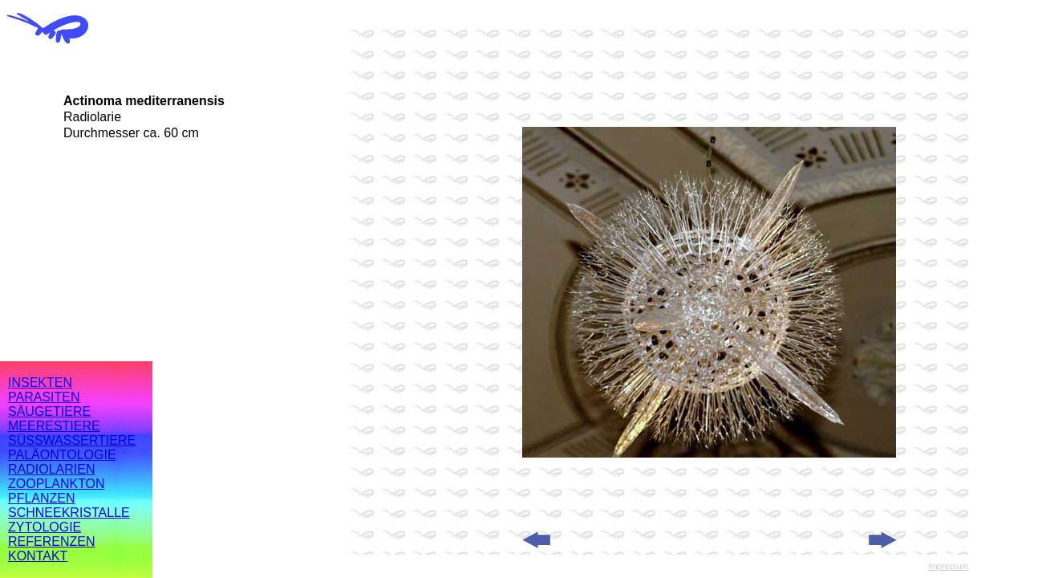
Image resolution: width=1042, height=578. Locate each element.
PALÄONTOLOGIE (62, 455)
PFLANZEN (41, 498)
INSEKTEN (40, 382)
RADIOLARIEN (51, 469)
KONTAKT (37, 556)
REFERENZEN (51, 541)
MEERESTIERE (54, 426)
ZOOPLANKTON (56, 483)
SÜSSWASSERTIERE (72, 440)
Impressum (948, 566)
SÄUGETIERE (49, 411)
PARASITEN (44, 397)
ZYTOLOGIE (44, 527)
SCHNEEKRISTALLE (69, 512)
